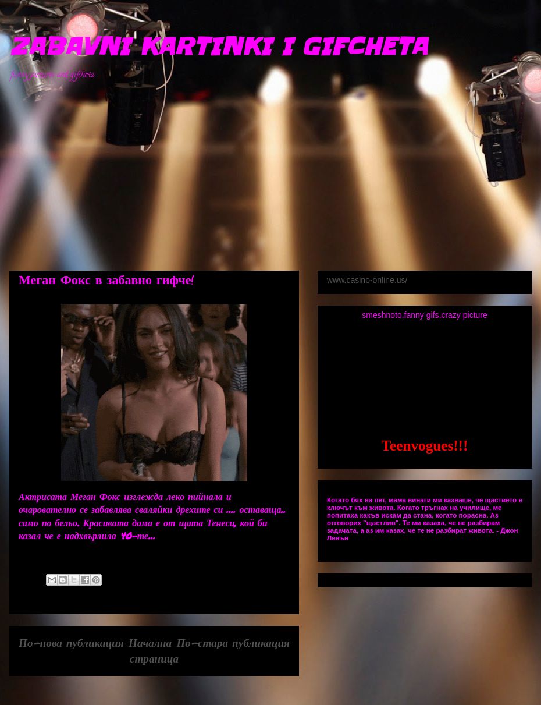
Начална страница (154, 650)
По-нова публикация (71, 642)
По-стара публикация (233, 642)
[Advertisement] (279, 168)
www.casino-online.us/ (367, 280)
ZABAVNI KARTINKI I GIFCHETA (218, 46)
